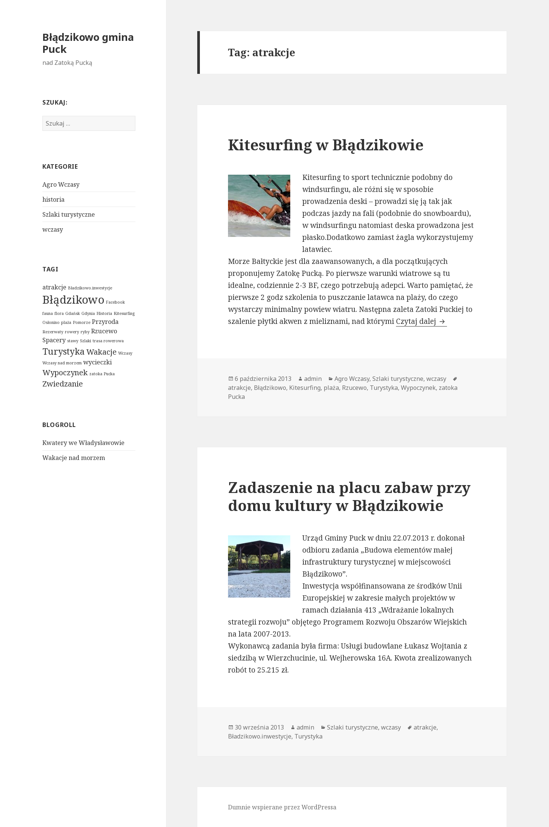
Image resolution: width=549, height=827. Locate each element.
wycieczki (97, 362)
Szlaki (85, 340)
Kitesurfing (124, 313)
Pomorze (81, 322)
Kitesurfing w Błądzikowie (326, 144)
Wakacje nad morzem (73, 458)
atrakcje (54, 287)
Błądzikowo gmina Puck (88, 43)
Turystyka (63, 351)
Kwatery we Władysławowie (83, 443)
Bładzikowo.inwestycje (90, 288)
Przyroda (105, 322)
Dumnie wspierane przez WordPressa (282, 807)
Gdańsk (72, 313)
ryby (85, 331)
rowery (72, 331)
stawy (72, 340)
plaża (66, 322)
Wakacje (101, 352)
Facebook (115, 302)
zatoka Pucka (102, 373)
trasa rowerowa (108, 340)
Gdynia (88, 313)
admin (313, 379)
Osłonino (51, 322)
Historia (104, 313)
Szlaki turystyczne (68, 214)
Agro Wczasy (61, 184)
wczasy (52, 229)
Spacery (54, 340)
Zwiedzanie (62, 384)
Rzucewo (104, 331)
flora (59, 313)
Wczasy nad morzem (62, 363)
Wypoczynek (65, 372)
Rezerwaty (52, 331)
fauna (47, 313)
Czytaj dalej (421, 321)
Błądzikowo (73, 299)
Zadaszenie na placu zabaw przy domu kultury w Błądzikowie (349, 496)
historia (53, 199)
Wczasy (125, 353)
